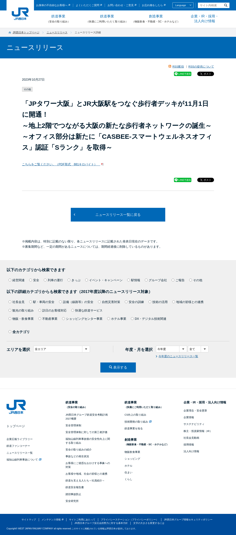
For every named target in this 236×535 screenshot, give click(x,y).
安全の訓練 (134, 302)
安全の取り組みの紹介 (79, 449)
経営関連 (16, 280)
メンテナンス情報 (51, 519)
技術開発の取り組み (138, 421)
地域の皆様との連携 (188, 302)
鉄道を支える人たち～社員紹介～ (85, 480)
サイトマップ (29, 519)
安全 (34, 280)
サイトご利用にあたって (82, 519)
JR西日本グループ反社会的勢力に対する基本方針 (101, 523)
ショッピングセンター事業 (82, 318)
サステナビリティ (194, 424)
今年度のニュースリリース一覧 (178, 356)
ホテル (128, 465)
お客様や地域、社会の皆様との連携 (86, 473)
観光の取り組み (21, 310)
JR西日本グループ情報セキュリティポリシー (188, 519)
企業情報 (189, 417)
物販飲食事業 (132, 452)
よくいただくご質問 (87, 5)
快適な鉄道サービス (87, 310)
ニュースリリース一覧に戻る (118, 215)
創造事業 (155, 19)
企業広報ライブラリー (20, 439)
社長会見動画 (191, 438)
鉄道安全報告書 (75, 487)
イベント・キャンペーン (104, 280)
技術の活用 (158, 302)
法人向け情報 (191, 451)
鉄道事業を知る (134, 428)
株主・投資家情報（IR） (198, 431)
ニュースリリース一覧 (20, 453)
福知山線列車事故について (24, 459)
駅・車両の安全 (41, 302)
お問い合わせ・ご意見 (121, 5)
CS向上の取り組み (135, 414)
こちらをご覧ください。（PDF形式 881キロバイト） (61, 164)
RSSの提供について (201, 66)
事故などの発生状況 (77, 456)
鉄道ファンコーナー (18, 446)
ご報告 (178, 280)
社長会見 (16, 302)
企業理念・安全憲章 (195, 410)
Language (180, 5)
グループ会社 (156, 280)
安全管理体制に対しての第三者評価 (86, 432)
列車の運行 (53, 280)
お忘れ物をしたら (152, 5)
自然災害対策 (109, 302)
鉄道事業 (58, 19)
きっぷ (74, 280)
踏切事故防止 (73, 494)
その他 (195, 280)
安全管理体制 (73, 425)
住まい (128, 472)
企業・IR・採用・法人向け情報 (205, 18)
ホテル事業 (116, 318)
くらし (128, 479)
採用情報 (189, 444)
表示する (120, 367)
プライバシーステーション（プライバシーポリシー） (129, 519)
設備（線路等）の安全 (76, 302)
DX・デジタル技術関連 (148, 318)
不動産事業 (47, 318)
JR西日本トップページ (26, 32)
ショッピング (132, 458)
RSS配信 (178, 66)
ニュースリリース (57, 32)
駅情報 (133, 280)
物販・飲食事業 (21, 318)
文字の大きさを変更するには (148, 523)
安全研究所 (72, 501)
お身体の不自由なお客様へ (51, 5)
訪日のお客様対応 (52, 310)
